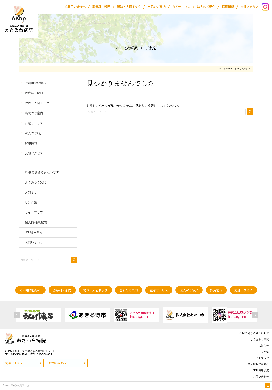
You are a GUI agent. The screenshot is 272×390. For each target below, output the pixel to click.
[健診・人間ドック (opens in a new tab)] (129, 6)
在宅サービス (34, 123)
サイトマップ (34, 212)
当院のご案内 (34, 113)
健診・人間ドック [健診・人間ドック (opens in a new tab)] (37, 103)
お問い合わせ (34, 242)
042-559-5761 (19, 354)
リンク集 (31, 202)
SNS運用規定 (34, 232)
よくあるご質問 (35, 182)
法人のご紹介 (34, 133)
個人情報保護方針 (37, 222)
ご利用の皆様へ (35, 83)
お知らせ (31, 192)
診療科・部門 (34, 93)
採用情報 (31, 143)
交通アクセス (34, 153)
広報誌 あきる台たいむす (42, 172)
